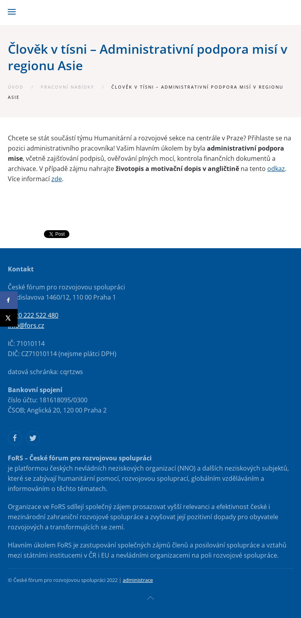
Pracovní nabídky (67, 87)
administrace (138, 579)
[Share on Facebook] (9, 300)
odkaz (276, 168)
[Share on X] (9, 318)
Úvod (16, 87)
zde (56, 178)
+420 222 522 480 (33, 315)
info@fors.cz (26, 325)
